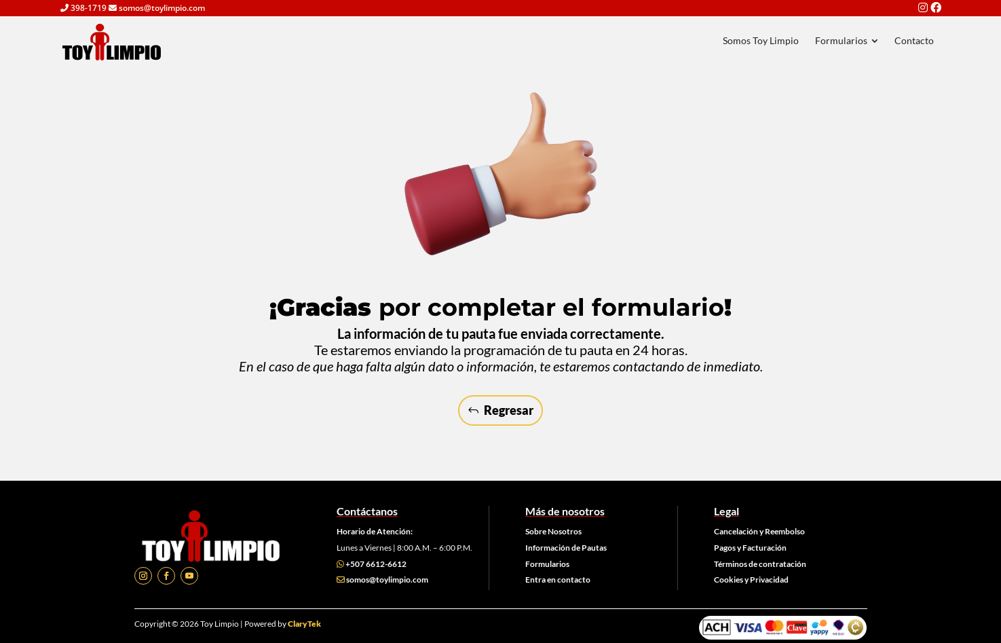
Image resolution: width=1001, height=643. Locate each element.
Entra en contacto (557, 579)
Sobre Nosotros (553, 531)
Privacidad (769, 579)
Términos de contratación (760, 564)
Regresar (508, 410)
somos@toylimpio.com (387, 579)
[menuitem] (760, 41)
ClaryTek (304, 624)
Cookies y (732, 579)
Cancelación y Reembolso (759, 531)
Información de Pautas (566, 548)
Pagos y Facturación (750, 548)
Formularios (547, 564)
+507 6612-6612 (376, 564)
